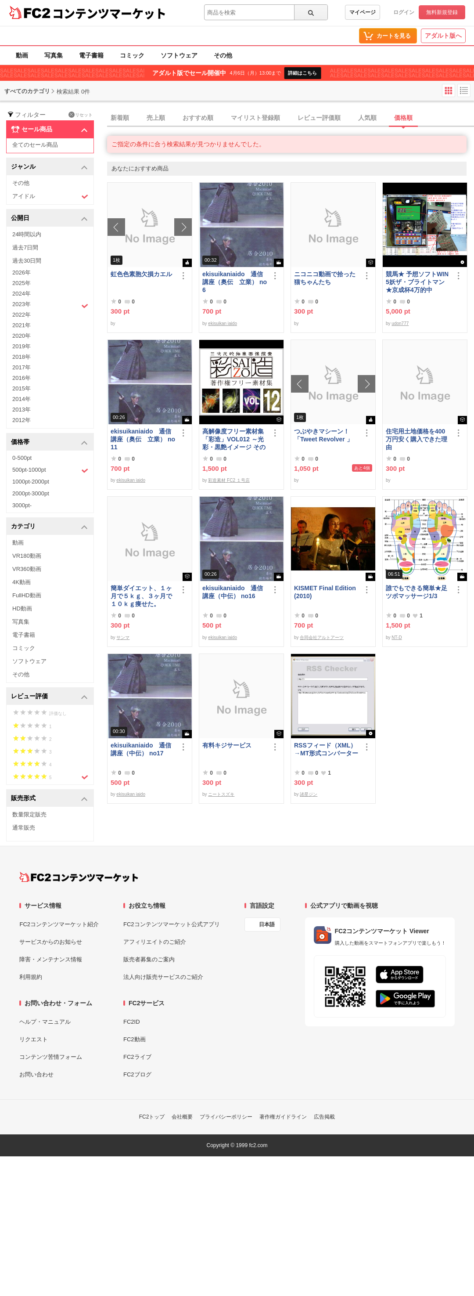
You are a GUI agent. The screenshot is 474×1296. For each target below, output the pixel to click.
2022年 (21, 314)
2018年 (21, 357)
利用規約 (30, 977)
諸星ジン (308, 794)
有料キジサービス (226, 745)
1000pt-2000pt (30, 481)
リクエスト (33, 1039)
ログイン (403, 12)
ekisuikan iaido (222, 323)
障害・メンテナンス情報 (50, 959)
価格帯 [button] (49, 442)
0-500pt (22, 458)
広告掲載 (324, 1117)
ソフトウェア (179, 55)
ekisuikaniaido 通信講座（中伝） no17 (141, 749)
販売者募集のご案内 (149, 959)
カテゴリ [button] (49, 527)
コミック (132, 55)
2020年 (21, 335)
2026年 (21, 272)
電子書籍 (91, 55)
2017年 (21, 367)
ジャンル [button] (49, 167)
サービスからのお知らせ (50, 942)
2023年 (50, 305)
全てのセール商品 (35, 144)
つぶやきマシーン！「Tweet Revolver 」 (323, 435)
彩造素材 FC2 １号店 (228, 480)
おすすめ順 (198, 117)
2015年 (21, 388)
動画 (22, 55)
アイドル (50, 196)
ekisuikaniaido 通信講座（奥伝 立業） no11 (143, 439)
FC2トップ (152, 1117)
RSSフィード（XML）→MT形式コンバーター (326, 749)
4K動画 (21, 582)
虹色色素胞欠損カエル (141, 274)
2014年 (21, 399)
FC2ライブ (137, 1057)
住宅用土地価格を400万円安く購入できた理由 (416, 439)
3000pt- (22, 505)
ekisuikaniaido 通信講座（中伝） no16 (232, 592)
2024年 (21, 293)
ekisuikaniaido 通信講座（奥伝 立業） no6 (234, 282)
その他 (223, 55)
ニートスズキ (221, 794)
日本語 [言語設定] (267, 924)
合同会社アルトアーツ (322, 637)
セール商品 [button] (49, 129)
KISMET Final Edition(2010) (325, 592)
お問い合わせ (36, 1074)
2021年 (21, 325)
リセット (80, 115)
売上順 (156, 117)
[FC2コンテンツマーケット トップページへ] (78, 877)
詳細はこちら (302, 73)
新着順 (120, 117)
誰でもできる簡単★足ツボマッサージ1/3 (416, 592)
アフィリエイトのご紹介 (154, 942)
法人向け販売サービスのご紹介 (163, 977)
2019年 (21, 346)
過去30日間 (26, 260)
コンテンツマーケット (109, 13)
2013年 (21, 409)
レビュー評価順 (319, 117)
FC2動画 (134, 1039)
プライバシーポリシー (226, 1117)
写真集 (53, 55)
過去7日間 (25, 247)
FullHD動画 (26, 595)
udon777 (400, 323)
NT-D (396, 637)
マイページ (362, 12)
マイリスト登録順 (255, 117)
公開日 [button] (49, 218)
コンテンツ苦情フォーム (50, 1057)
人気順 (367, 117)
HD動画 (22, 608)
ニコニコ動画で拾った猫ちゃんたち (325, 278)
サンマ (122, 637)
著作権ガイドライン (283, 1117)
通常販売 (23, 827)
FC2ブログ (137, 1074)
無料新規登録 (442, 12)
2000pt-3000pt (30, 493)
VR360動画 (26, 569)
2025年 (21, 283)
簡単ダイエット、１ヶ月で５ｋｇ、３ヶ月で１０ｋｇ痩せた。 (141, 596)
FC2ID (131, 1021)
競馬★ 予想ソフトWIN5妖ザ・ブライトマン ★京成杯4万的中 (417, 282)
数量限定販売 (29, 814)
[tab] (290, 118)
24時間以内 (26, 234)
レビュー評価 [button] (49, 697)
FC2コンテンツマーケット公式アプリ (171, 924)
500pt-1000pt (50, 470)
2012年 (21, 420)
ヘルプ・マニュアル (45, 1021)
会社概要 (182, 1117)
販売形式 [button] (49, 798)
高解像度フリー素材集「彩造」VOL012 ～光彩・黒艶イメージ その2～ (234, 439)
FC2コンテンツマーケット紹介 (59, 924)
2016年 (21, 378)
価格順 (403, 117)
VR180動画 (26, 555)
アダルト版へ (443, 35)
